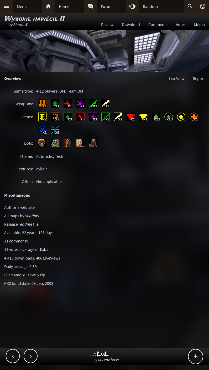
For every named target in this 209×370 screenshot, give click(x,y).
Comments (158, 24)
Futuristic (44, 156)
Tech (59, 156)
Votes (181, 24)
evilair (41, 168)
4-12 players (47, 91)
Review (107, 24)
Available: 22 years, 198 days (29, 232)
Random (150, 6)
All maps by (21, 215)
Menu (22, 6)
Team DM (75, 91)
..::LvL (99, 354)
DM (62, 91)
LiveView (176, 78)
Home (64, 6)
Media (199, 24)
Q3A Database (107, 359)
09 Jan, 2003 (42, 283)
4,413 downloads (19, 258)
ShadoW (20, 24)
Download (131, 24)
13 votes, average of (26, 249)
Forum (107, 6)
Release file (21, 224)
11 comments (16, 241)
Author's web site (19, 207)
